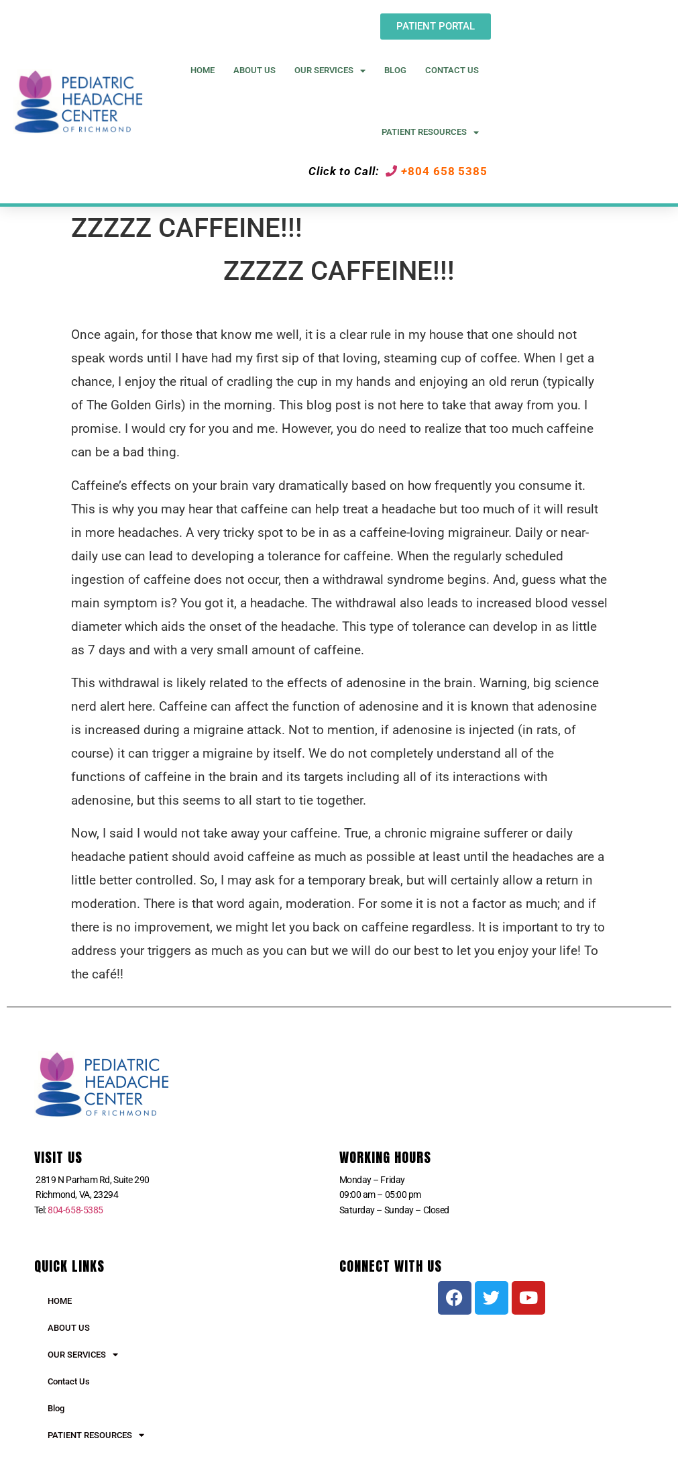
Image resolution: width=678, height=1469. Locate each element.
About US (254, 70)
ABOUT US (69, 1328)
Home (202, 70)
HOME (60, 1301)
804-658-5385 (75, 1210)
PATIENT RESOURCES (96, 1435)
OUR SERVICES (83, 1355)
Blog (395, 70)
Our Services (329, 71)
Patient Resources (430, 132)
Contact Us (452, 70)
